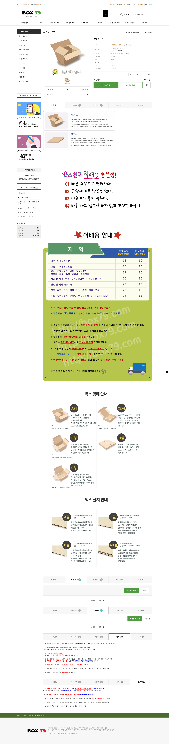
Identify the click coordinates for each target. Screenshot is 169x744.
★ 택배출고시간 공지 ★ (25, 216)
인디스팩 (22, 45)
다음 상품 (85, 89)
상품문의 (98, 105)
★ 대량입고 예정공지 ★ (25, 212)
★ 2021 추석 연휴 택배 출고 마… (28, 208)
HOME (128, 32)
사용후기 (76, 105)
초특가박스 (23, 40)
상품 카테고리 (25, 31)
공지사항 (22, 193)
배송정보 (119, 105)
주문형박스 (23, 59)
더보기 (144, 590)
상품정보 (54, 105)
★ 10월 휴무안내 (23, 197)
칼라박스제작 (24, 54)
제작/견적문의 (24, 81)
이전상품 (49, 89)
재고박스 (22, 72)
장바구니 (130, 85)
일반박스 (144, 32)
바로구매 (105, 85)
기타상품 (22, 68)
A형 (150, 32)
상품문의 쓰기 (135, 619)
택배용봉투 (23, 63)
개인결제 (22, 77)
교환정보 (141, 105)
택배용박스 (23, 36)
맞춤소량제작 (24, 50)
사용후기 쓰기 (131, 590)
